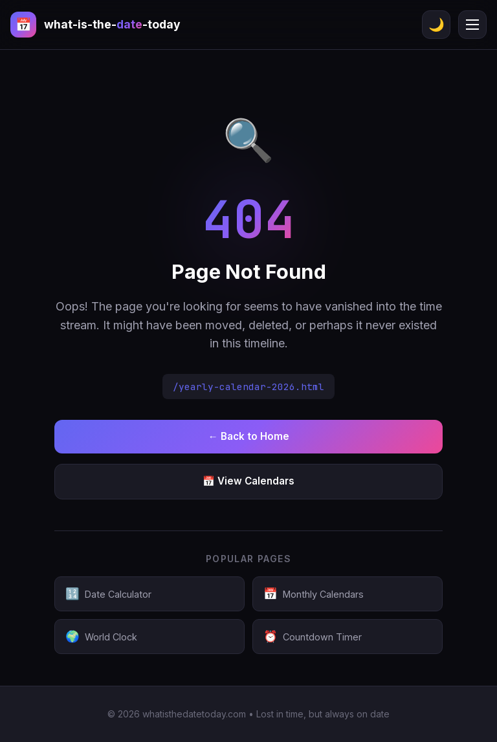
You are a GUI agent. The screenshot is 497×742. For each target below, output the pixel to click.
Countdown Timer (312, 636)
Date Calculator (108, 594)
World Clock (101, 636)
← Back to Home (248, 436)
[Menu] (472, 24)
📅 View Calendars (248, 481)
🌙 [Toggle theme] (436, 24)
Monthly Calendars (313, 594)
